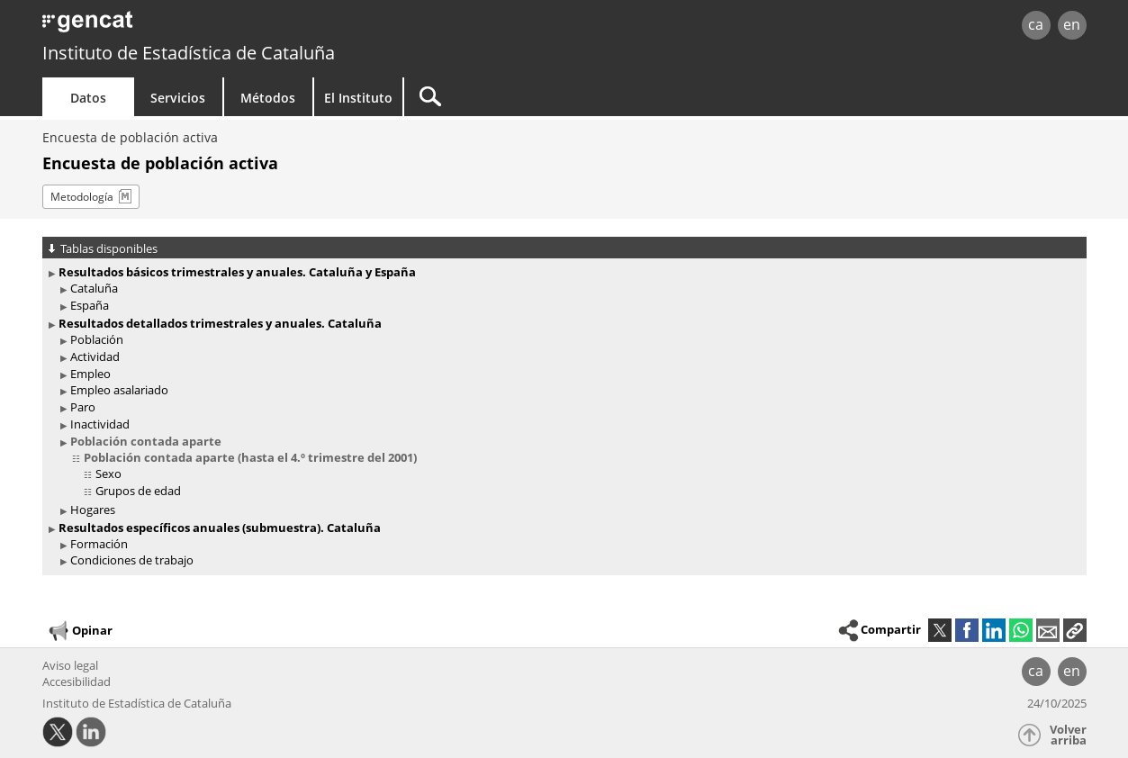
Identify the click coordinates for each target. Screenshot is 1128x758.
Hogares (92, 509)
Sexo (108, 473)
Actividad (95, 356)
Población (96, 339)
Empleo (90, 373)
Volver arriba (1068, 735)
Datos (88, 97)
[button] (1075, 630)
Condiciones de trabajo (132, 560)
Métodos (267, 97)
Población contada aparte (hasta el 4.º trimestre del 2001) (250, 457)
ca (1035, 24)
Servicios (177, 97)
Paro (82, 407)
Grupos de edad (138, 491)
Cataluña (94, 288)
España (89, 305)
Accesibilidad (76, 681)
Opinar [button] (80, 631)
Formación (99, 544)
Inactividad (100, 424)
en (1071, 24)
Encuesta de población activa (130, 137)
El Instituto (358, 97)
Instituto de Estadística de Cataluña (188, 53)
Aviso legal (70, 665)
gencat (251, 26)
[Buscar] (557, 96)
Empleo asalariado (119, 390)
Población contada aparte (145, 441)
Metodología (81, 196)
